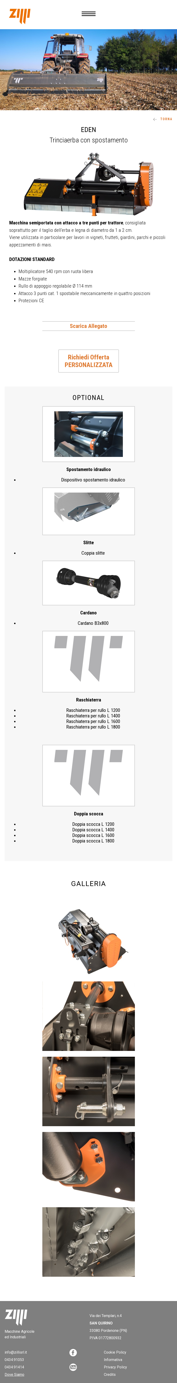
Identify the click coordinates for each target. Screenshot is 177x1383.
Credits (110, 1374)
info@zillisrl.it (16, 1352)
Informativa (113, 1360)
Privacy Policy (115, 1367)
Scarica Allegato (88, 326)
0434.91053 (14, 1360)
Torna (162, 119)
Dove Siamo (14, 1374)
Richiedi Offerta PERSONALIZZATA (88, 361)
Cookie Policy (115, 1352)
